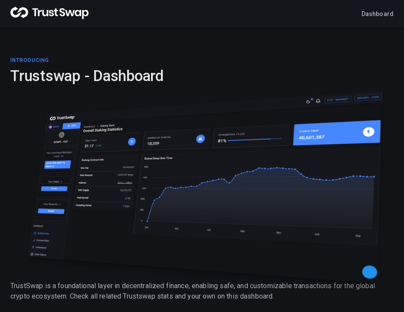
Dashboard (377, 13)
